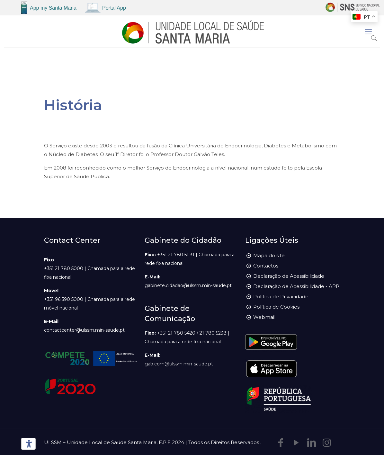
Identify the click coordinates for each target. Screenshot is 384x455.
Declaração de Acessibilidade (288, 276)
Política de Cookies (276, 307)
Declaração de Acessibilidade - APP (296, 286)
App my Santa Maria (53, 8)
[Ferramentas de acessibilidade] (27, 444)
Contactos (265, 266)
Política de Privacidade (280, 296)
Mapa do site (269, 255)
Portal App (114, 8)
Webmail (264, 317)
